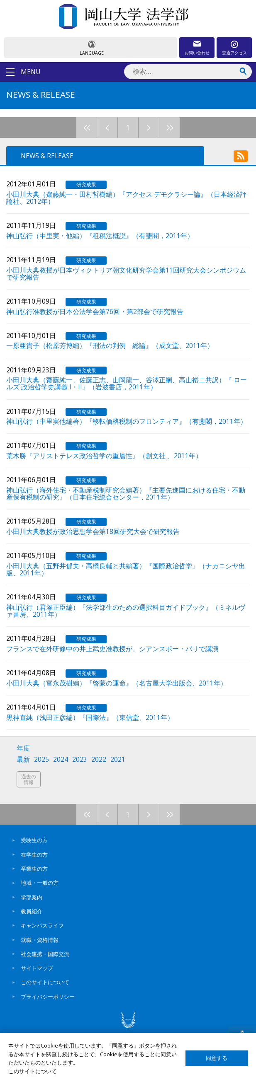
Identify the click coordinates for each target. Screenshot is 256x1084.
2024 (60, 759)
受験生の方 (34, 840)
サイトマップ (37, 968)
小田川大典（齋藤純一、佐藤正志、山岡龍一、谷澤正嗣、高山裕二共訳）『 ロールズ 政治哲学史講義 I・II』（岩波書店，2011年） (126, 383)
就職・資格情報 (40, 940)
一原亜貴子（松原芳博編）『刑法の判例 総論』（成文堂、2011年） (110, 345)
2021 (117, 759)
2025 (41, 759)
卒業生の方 (34, 868)
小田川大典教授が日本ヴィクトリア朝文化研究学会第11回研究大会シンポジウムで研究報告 (126, 273)
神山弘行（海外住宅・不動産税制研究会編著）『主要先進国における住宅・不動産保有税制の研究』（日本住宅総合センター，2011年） (125, 493)
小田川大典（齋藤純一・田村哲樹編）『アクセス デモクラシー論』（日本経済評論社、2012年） (126, 197)
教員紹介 (31, 911)
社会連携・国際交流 (45, 954)
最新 (23, 759)
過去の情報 (28, 779)
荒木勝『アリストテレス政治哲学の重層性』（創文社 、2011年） (104, 455)
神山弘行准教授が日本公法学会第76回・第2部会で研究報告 (94, 311)
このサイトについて (45, 982)
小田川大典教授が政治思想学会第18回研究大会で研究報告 (93, 531)
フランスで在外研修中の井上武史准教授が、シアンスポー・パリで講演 (112, 648)
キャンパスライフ (42, 925)
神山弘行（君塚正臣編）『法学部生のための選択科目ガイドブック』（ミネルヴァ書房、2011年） (125, 610)
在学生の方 (34, 854)
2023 (79, 759)
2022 (98, 759)
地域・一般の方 (40, 882)
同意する (216, 1058)
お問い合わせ (197, 53)
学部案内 (31, 897)
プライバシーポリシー (48, 996)
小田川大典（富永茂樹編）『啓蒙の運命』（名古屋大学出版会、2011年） (116, 682)
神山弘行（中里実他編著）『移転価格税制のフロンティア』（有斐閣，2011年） (126, 421)
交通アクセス (234, 53)
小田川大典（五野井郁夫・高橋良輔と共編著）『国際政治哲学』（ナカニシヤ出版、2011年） (125, 569)
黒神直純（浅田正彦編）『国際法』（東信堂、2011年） (90, 717)
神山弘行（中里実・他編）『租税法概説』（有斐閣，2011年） (100, 235)
